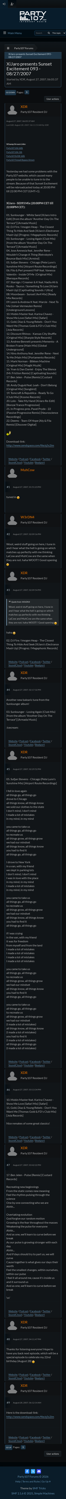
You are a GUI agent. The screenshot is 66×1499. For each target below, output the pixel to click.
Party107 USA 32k (14, 152)
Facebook (35, 458)
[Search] (49, 33)
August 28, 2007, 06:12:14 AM (27, 1402)
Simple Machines (44, 1493)
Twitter (47, 458)
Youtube (28, 462)
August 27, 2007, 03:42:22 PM (27, 1165)
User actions (52, 99)
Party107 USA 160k (14, 148)
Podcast (23, 458)
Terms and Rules (31, 1481)
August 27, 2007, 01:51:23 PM (27, 487)
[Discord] (39, 1471)
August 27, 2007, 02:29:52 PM (27, 769)
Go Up (8, 1447)
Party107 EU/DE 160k (15, 156)
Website (12, 458)
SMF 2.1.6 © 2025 (22, 1493)
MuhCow (27, 470)
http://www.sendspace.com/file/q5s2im (30, 445)
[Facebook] (27, 1471)
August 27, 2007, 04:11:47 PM (27, 1339)
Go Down (10, 92)
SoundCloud (15, 462)
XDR (24, 107)
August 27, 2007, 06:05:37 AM (20, 121)
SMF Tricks (39, 1488)
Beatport (40, 462)
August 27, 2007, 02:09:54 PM (27, 590)
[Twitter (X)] (33, 1471)
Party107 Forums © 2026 (33, 1476)
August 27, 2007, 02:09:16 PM (27, 534)
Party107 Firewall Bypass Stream (20, 160)
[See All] (8, 48)
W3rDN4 (27, 517)
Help (18, 1481)
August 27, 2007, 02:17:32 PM (27, 690)
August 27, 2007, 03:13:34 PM (27, 1089)
